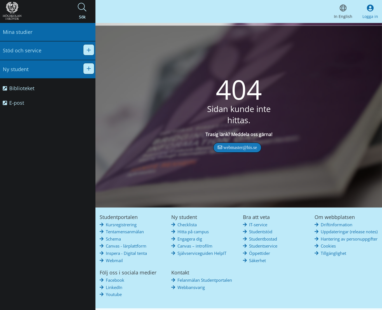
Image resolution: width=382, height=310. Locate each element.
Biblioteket (18, 88)
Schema (113, 239)
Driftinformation (336, 224)
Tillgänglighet (333, 253)
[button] (82, 11)
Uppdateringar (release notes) (349, 231)
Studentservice (263, 246)
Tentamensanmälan (125, 231)
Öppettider (259, 253)
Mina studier (17, 32)
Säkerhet (257, 260)
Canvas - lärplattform (126, 246)
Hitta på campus (193, 231)
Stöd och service (22, 50)
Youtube (114, 294)
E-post (13, 102)
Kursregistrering (121, 224)
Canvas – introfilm (194, 246)
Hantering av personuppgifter (349, 239)
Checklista (187, 224)
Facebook (115, 280)
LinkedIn (114, 287)
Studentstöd (260, 231)
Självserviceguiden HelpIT (201, 253)
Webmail (114, 260)
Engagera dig (189, 239)
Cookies (328, 246)
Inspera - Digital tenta (126, 253)
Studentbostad (263, 239)
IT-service (258, 224)
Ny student (16, 69)
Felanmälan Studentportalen (204, 280)
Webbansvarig (191, 287)
